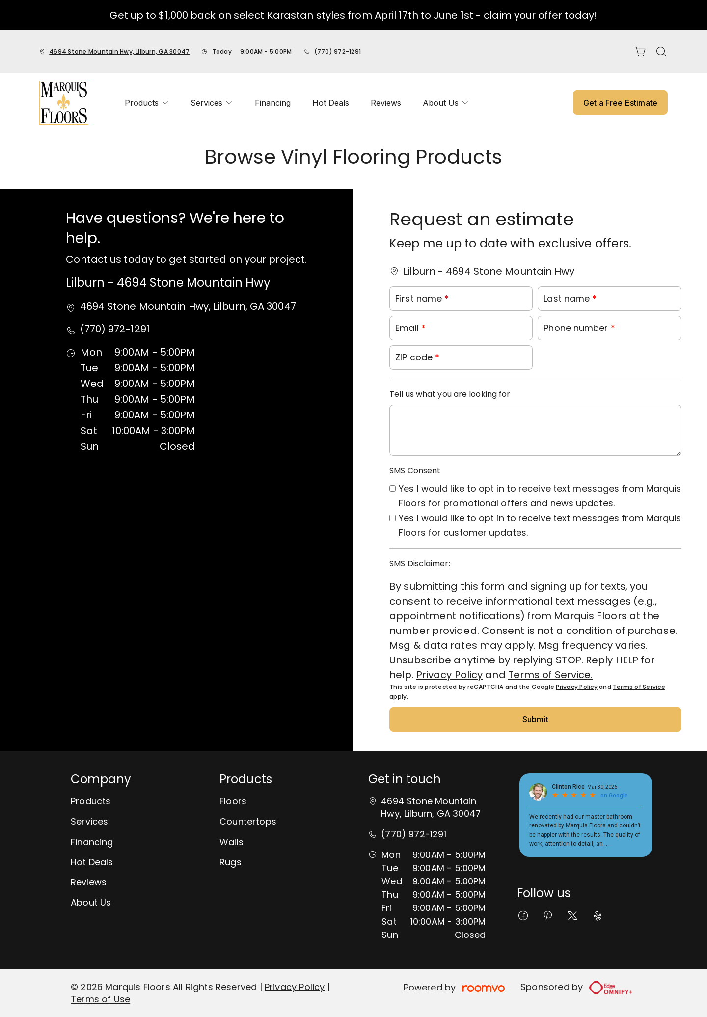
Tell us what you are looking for (449, 394)
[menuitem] (147, 103)
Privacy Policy (449, 675)
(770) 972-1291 (337, 51)
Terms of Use (100, 999)
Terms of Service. (550, 675)
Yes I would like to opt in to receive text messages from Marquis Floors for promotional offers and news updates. (540, 495)
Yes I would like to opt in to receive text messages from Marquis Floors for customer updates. (540, 525)
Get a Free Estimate (620, 103)
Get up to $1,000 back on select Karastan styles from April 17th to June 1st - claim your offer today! (353, 15)
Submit (535, 719)
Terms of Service (639, 687)
